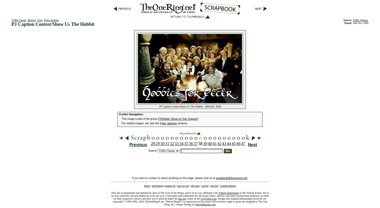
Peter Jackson (51, 20)
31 (167, 143)
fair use (182, 198)
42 (219, 143)
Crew (40, 20)
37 (196, 143)
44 (229, 143)
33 (177, 143)
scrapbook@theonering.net (231, 178)
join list (214, 185)
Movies (32, 20)
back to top (183, 185)
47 (243, 143)
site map (195, 185)
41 (215, 143)
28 (153, 143)
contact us (170, 185)
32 (172, 143)
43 (224, 143)
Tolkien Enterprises (228, 192)
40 (210, 143)
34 (181, 143)
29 (158, 143)
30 (162, 143)
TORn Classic (19, 20)
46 (238, 143)
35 (186, 143)
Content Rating (228, 185)
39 (205, 143)
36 (191, 143)
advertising (157, 185)
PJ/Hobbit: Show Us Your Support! (178, 118)
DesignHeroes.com (206, 204)
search (204, 185)
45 (234, 143)
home (147, 185)
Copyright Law (209, 198)
